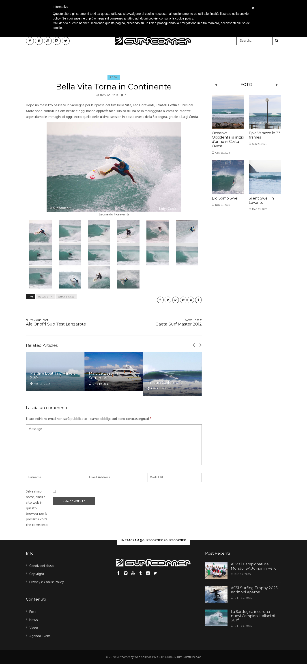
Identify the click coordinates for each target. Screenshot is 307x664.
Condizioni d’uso (41, 566)
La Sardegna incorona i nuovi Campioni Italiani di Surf (253, 616)
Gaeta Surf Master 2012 (159, 322)
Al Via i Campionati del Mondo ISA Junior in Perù (254, 566)
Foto (113, 77)
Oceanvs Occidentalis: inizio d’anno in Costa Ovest (228, 139)
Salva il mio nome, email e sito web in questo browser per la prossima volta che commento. (37, 508)
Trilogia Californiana (165, 382)
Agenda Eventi (40, 636)
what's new (66, 297)
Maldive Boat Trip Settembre (104, 375)
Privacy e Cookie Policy (46, 582)
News (33, 620)
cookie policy (184, 18)
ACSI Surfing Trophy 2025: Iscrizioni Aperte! (254, 590)
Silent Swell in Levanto (261, 200)
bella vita (45, 297)
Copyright (36, 574)
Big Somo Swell (226, 198)
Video (33, 628)
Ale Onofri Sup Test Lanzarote (68, 322)
